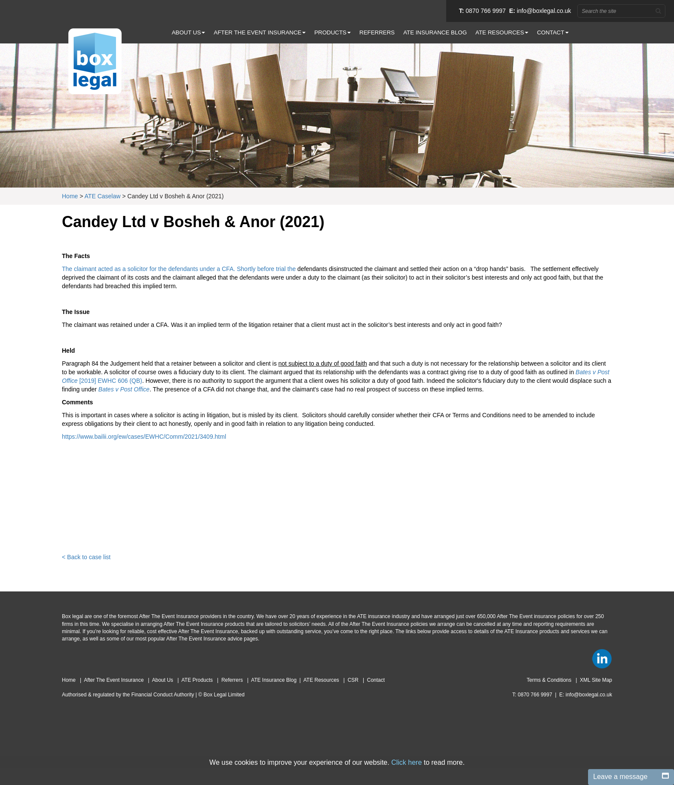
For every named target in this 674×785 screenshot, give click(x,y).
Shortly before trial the (267, 268)
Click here (406, 762)
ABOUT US (188, 32)
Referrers (232, 680)
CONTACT (552, 32)
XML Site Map (596, 680)
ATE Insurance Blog (274, 680)
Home (70, 196)
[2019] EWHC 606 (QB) (110, 380)
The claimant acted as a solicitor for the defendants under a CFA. (149, 268)
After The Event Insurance (114, 680)
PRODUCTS (332, 32)
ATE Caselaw (103, 196)
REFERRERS (377, 32)
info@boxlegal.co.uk (544, 10)
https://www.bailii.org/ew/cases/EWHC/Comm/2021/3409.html (144, 436)
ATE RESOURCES (501, 32)
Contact (376, 680)
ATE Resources (321, 680)
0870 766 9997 (486, 10)
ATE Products (197, 680)
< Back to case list (86, 557)
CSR (354, 680)
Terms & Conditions (550, 680)
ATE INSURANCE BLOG (435, 32)
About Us (163, 680)
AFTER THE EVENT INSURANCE (260, 32)
